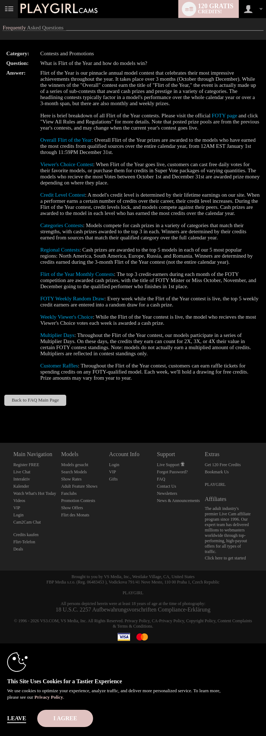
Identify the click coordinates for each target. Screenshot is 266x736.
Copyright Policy (201, 620)
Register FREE (26, 464)
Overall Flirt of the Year (66, 140)
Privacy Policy (137, 620)
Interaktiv (21, 479)
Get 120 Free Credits (223, 464)
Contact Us (166, 486)
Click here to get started (225, 558)
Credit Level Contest (62, 195)
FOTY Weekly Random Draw (72, 298)
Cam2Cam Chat (27, 522)
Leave (16, 718)
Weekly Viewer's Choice (66, 317)
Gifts (113, 479)
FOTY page (224, 115)
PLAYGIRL (215, 484)
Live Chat (21, 471)
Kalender (21, 486)
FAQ (161, 479)
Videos (19, 500)
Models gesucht (74, 464)
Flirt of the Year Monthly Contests (77, 274)
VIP (16, 507)
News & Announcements (178, 500)
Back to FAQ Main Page (35, 400)
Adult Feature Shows (79, 486)
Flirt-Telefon (24, 541)
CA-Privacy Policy (168, 620)
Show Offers (72, 507)
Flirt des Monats (75, 514)
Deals (18, 549)
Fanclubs (69, 493)
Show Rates (71, 479)
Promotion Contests (78, 500)
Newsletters (167, 493)
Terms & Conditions (134, 626)
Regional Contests (59, 250)
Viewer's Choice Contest (66, 164)
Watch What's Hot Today (34, 493)
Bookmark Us (217, 471)
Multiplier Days (57, 335)
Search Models (74, 471)
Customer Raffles (59, 366)
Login (18, 514)
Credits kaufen (25, 534)
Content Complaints (235, 620)
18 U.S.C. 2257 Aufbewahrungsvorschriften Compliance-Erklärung (132, 609)
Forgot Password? (172, 471)
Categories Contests (61, 225)
